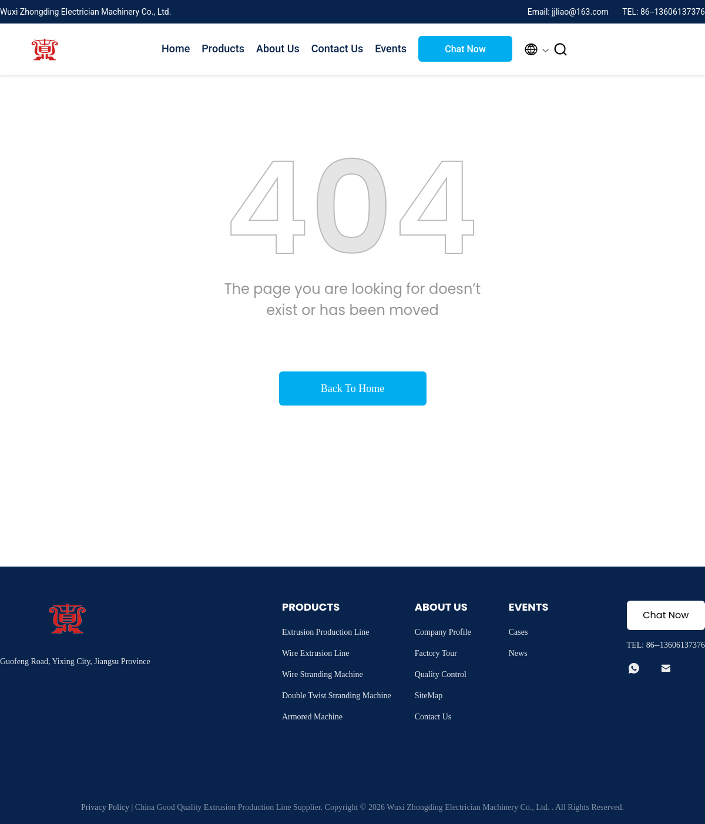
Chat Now (465, 49)
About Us (278, 48)
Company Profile (443, 632)
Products (223, 48)
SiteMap (428, 695)
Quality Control (440, 674)
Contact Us (337, 48)
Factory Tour (436, 653)
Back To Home (352, 388)
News (518, 653)
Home (176, 48)
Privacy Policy (105, 807)
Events (391, 48)
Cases (518, 632)
